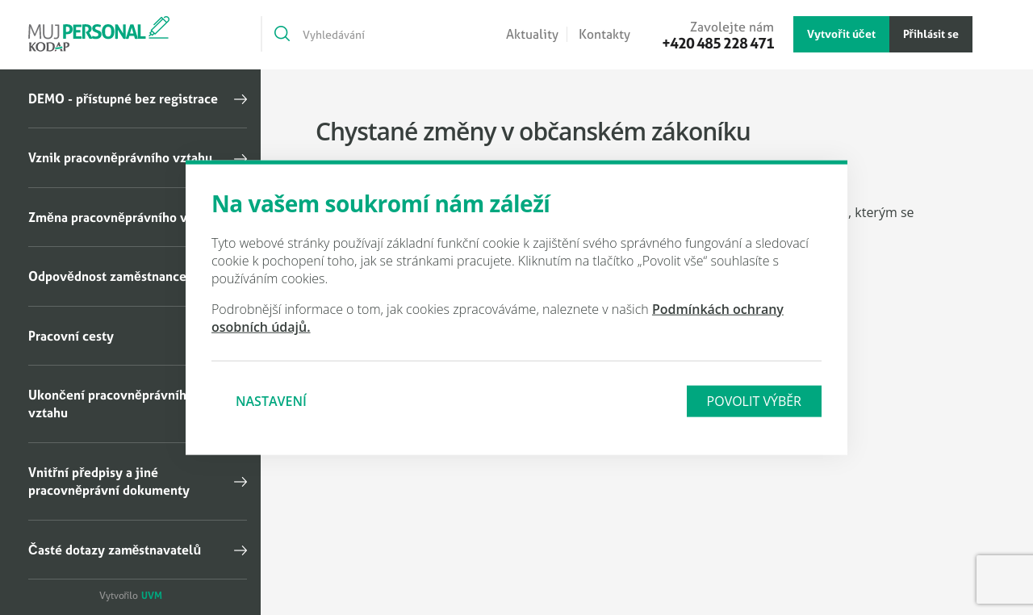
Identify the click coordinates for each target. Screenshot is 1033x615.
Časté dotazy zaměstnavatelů (114, 550)
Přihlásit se (931, 33)
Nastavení (271, 400)
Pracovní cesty (71, 336)
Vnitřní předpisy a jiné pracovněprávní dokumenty (109, 481)
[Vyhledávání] (357, 34)
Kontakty (604, 34)
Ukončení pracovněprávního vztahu (111, 403)
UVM (151, 595)
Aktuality (532, 34)
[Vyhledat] (281, 34)
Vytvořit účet (841, 33)
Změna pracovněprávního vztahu (124, 217)
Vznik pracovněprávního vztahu (120, 157)
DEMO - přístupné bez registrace (123, 98)
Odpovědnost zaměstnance (107, 276)
